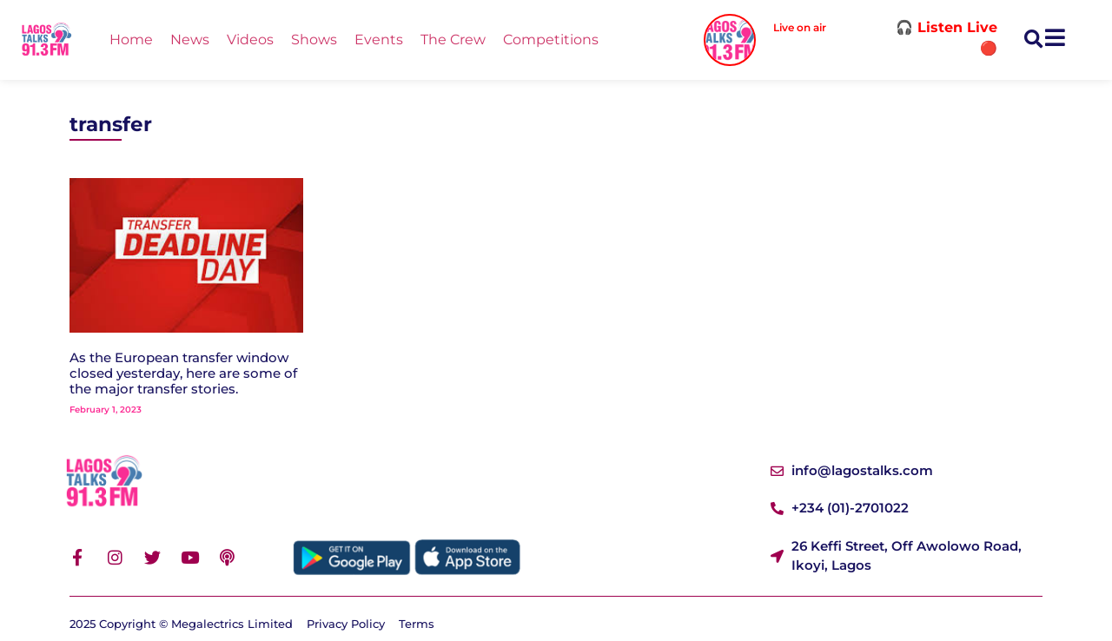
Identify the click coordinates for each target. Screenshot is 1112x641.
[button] (1033, 40)
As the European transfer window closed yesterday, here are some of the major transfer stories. (183, 373)
